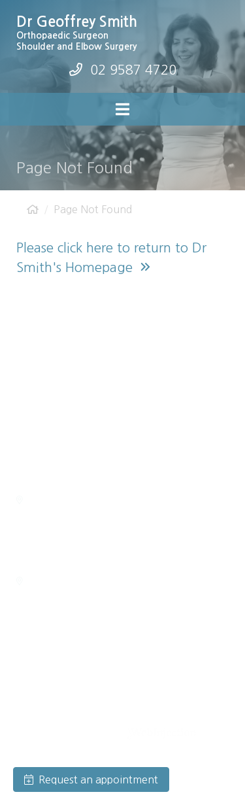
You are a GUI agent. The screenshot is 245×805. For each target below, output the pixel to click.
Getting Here (53, 500)
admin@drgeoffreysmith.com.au (115, 382)
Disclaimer (36, 732)
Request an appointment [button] (91, 779)
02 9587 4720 (133, 70)
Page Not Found (93, 209)
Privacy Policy (166, 717)
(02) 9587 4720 (64, 362)
